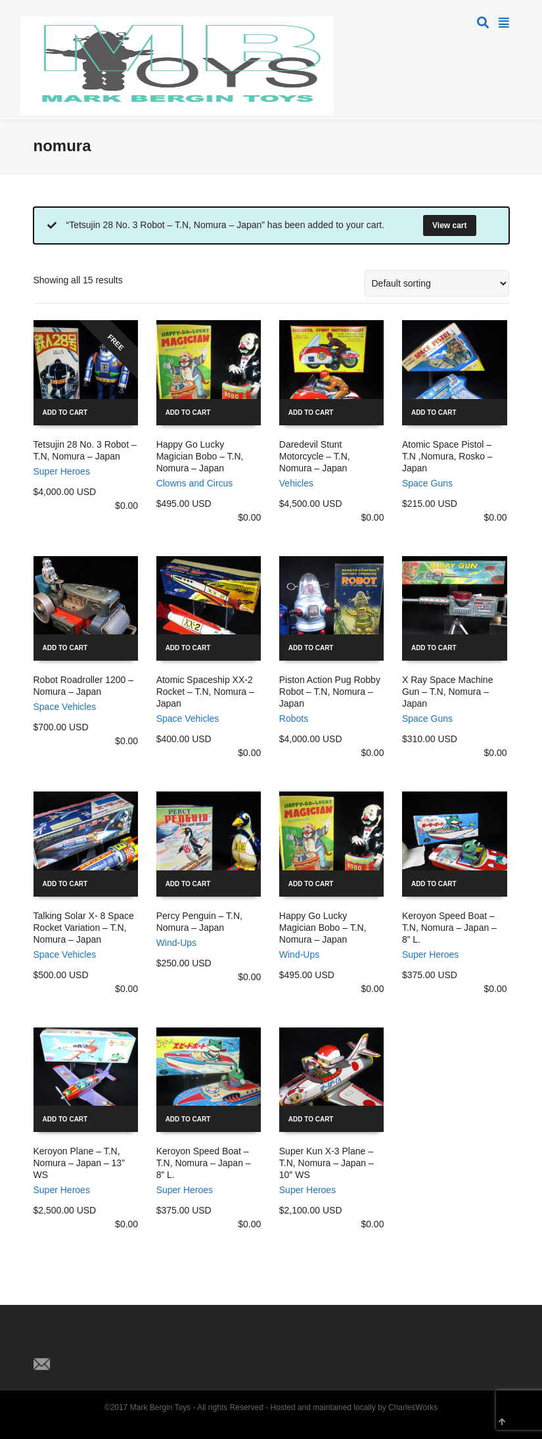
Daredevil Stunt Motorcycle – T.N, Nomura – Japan (314, 456)
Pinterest (101, 1342)
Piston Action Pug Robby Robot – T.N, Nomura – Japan (329, 691)
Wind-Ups (176, 942)
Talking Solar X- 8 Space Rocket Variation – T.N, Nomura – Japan (84, 927)
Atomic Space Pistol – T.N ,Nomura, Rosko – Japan (447, 456)
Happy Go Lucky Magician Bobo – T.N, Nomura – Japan (200, 456)
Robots (293, 718)
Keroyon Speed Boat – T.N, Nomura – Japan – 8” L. (449, 927)
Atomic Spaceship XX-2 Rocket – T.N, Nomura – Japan (205, 691)
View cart (449, 225)
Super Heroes (62, 471)
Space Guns (427, 483)
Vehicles (296, 483)
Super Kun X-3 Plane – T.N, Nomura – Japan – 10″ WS (326, 1163)
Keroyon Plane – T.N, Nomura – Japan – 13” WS (79, 1163)
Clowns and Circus (194, 483)
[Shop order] (437, 283)
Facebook (72, 1342)
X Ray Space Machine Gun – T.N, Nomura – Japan (447, 691)
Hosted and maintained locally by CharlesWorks (354, 1407)
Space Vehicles (65, 706)
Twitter (44, 1342)
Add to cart (65, 412)
